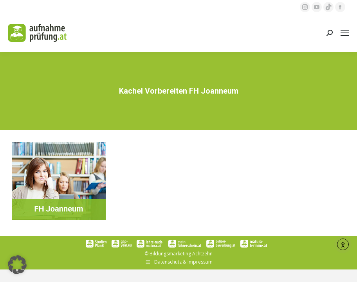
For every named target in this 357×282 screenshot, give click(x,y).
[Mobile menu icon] (345, 33)
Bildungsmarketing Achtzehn (181, 253)
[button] (17, 265)
